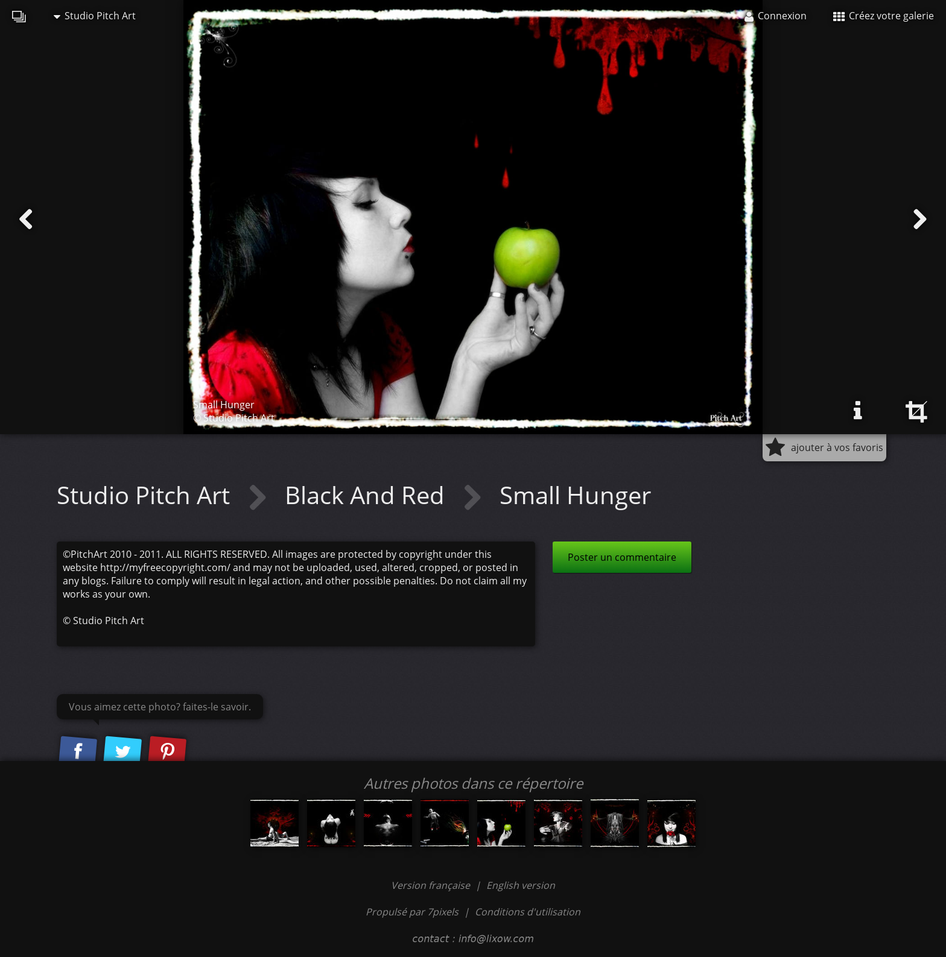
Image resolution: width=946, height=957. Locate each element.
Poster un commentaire (622, 557)
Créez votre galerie (883, 15)
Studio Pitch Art (95, 15)
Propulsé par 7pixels (412, 911)
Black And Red (368, 494)
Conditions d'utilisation (527, 911)
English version (520, 885)
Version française (431, 885)
